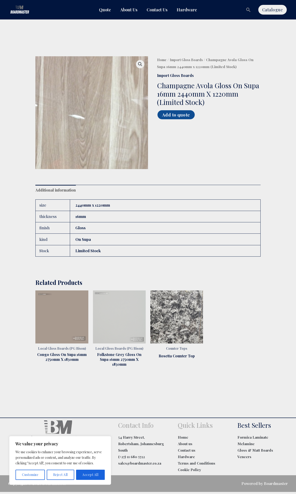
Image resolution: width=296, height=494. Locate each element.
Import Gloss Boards (189, 59)
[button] (248, 10)
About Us (128, 10)
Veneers (244, 458)
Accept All (90, 474)
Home (162, 59)
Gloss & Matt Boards (255, 452)
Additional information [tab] (56, 190)
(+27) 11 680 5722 (131, 458)
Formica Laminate (252, 439)
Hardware (187, 10)
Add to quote (177, 115)
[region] (60, 460)
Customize (30, 474)
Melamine (246, 446)
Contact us (186, 452)
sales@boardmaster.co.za (139, 465)
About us (185, 446)
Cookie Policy (189, 471)
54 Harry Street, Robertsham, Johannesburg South (141, 446)
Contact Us (157, 10)
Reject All (60, 474)
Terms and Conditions (196, 465)
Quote (105, 10)
